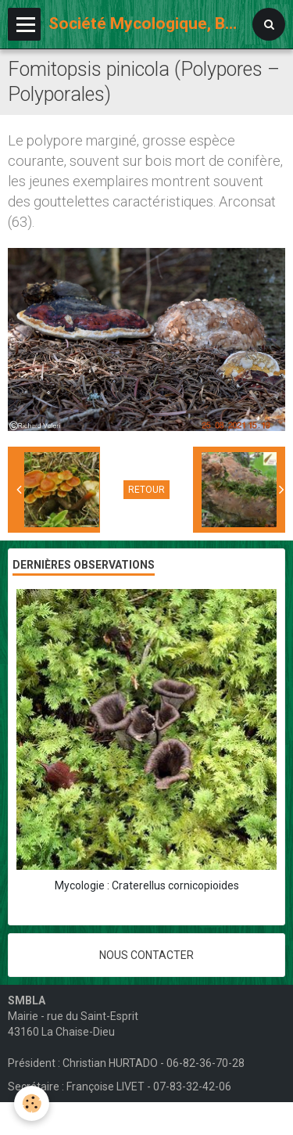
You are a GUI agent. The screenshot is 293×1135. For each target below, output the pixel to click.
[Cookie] (31, 1103)
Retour (146, 489)
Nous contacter (146, 955)
